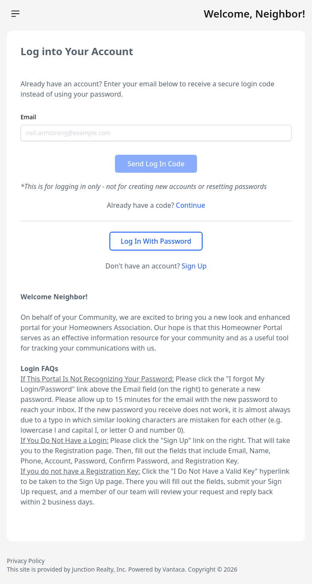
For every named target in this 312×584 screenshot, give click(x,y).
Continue (190, 205)
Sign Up (194, 266)
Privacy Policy (25, 561)
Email (28, 117)
